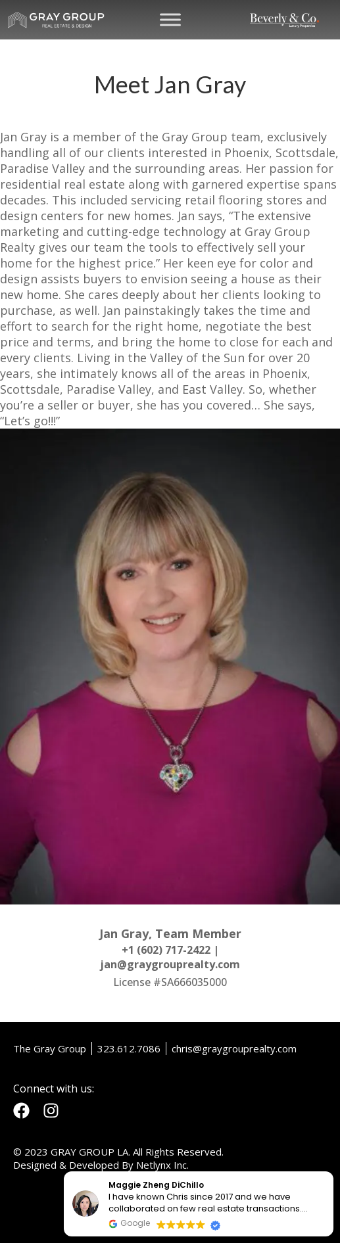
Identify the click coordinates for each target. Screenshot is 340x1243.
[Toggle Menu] (170, 19)
